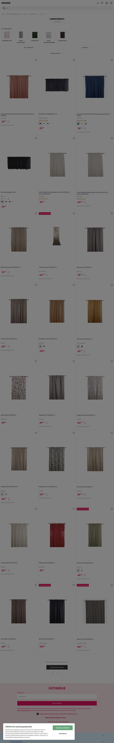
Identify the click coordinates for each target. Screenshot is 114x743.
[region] (39, 731)
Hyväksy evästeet (63, 728)
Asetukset (63, 733)
